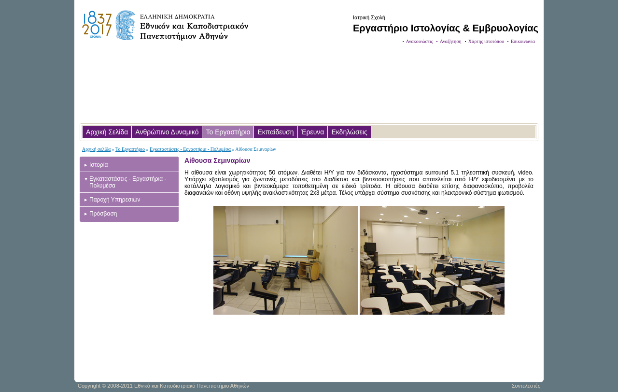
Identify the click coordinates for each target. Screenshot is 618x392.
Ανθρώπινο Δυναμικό (166, 132)
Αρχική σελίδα (96, 149)
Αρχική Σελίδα (107, 132)
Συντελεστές (526, 386)
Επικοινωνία (523, 41)
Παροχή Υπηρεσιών (114, 199)
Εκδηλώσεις (349, 132)
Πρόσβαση (103, 213)
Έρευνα (312, 132)
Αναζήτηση (451, 41)
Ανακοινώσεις (419, 41)
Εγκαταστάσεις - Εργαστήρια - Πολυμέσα (190, 149)
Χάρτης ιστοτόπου (486, 41)
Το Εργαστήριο (228, 132)
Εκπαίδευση (275, 132)
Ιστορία (98, 164)
